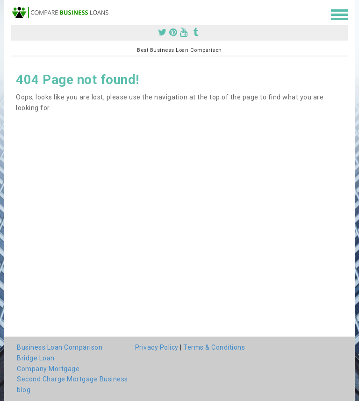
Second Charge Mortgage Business (72, 379)
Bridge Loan (36, 358)
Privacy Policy (157, 347)
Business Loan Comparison (59, 347)
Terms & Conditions (214, 347)
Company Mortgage (48, 369)
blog (23, 390)
